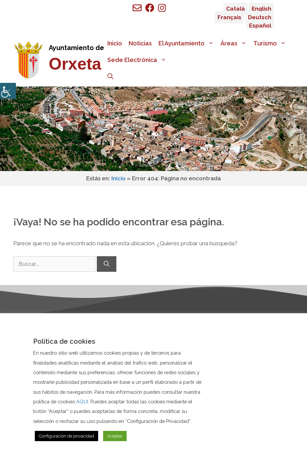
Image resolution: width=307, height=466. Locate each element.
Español (260, 25)
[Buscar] (106, 264)
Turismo (271, 43)
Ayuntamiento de (76, 48)
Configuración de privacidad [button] (66, 436)
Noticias (140, 43)
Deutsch (259, 17)
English (261, 8)
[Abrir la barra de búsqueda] (110, 76)
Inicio (114, 43)
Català (235, 8)
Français (229, 17)
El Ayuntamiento (187, 43)
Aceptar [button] (115, 436)
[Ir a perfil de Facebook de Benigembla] (150, 8)
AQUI (82, 401)
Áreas (235, 43)
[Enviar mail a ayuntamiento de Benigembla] (137, 8)
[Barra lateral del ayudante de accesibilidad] (8, 91)
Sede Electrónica (138, 60)
